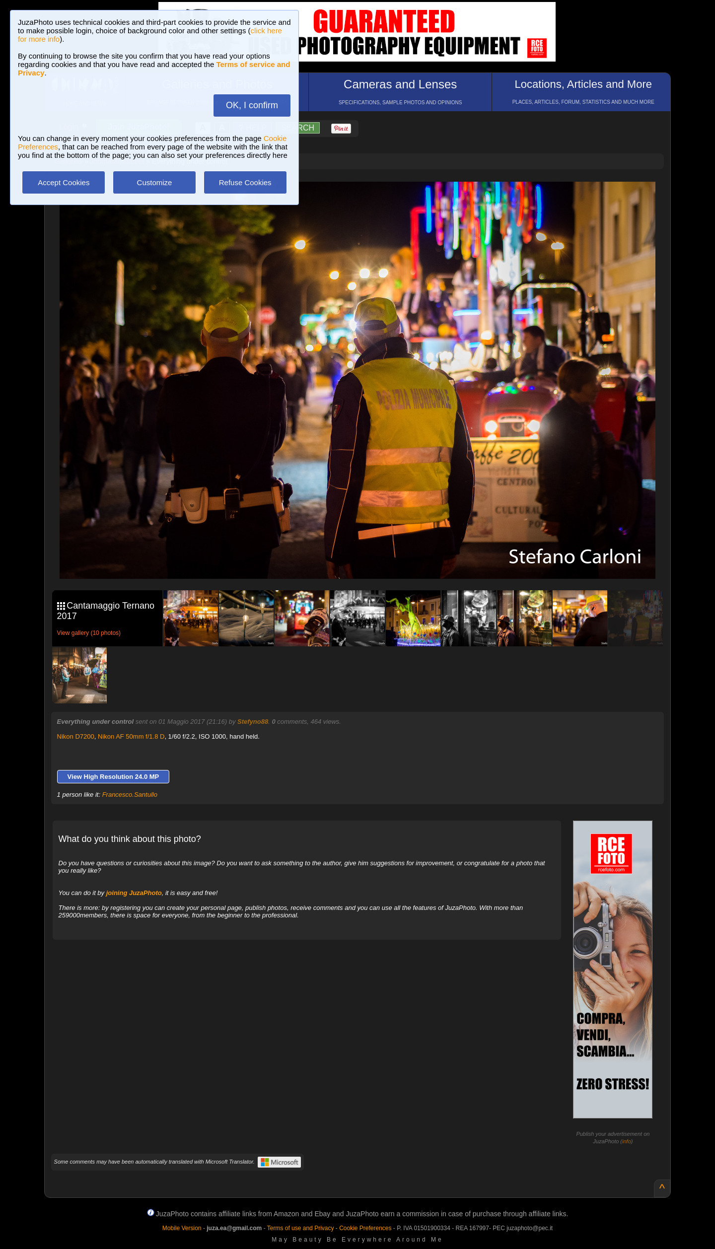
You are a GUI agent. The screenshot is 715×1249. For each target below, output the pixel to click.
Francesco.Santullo (129, 794)
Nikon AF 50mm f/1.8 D (131, 736)
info (626, 1141)
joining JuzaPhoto (134, 893)
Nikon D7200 (75, 736)
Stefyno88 (252, 721)
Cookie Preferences (365, 1228)
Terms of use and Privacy (300, 1228)
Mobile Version (182, 1228)
